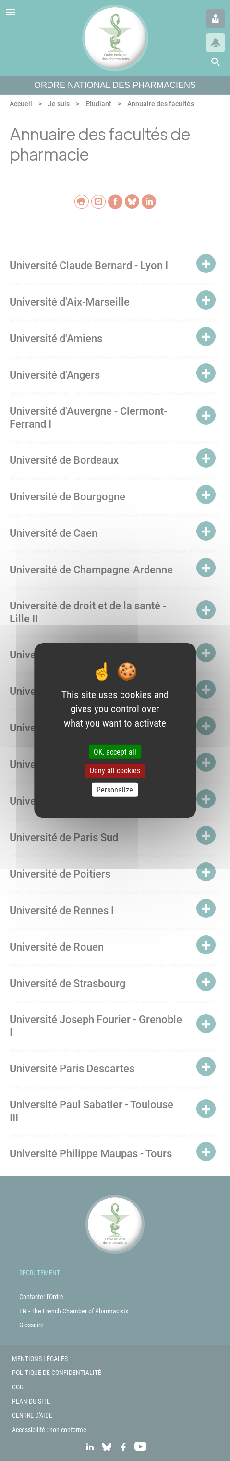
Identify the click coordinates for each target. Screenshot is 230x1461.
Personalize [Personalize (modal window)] (115, 789)
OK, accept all (115, 751)
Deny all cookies (115, 770)
